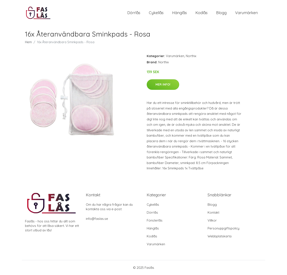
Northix (191, 56)
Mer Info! (162, 84)
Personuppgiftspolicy (223, 228)
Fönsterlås (155, 220)
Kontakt (213, 212)
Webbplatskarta (219, 236)
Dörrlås (133, 12)
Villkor (212, 220)
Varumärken (246, 12)
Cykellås (156, 12)
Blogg (221, 12)
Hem (28, 42)
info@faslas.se (97, 219)
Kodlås (201, 12)
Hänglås (179, 12)
